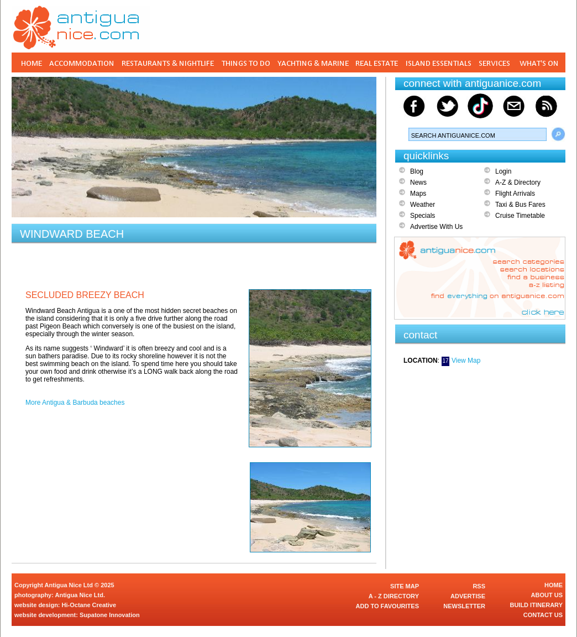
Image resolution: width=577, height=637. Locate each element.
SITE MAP (404, 586)
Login (503, 171)
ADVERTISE (467, 596)
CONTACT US (543, 615)
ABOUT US (547, 595)
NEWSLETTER (464, 606)
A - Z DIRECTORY (394, 596)
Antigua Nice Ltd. (80, 595)
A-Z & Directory (518, 182)
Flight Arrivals (515, 193)
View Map (466, 360)
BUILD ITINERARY (536, 605)
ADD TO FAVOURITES (387, 606)
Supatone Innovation (110, 615)
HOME (553, 585)
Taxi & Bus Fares (520, 204)
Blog (416, 171)
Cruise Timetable (520, 216)
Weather (422, 204)
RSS (479, 586)
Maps (418, 193)
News (418, 182)
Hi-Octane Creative (89, 605)
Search (558, 134)
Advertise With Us (436, 227)
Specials (422, 216)
